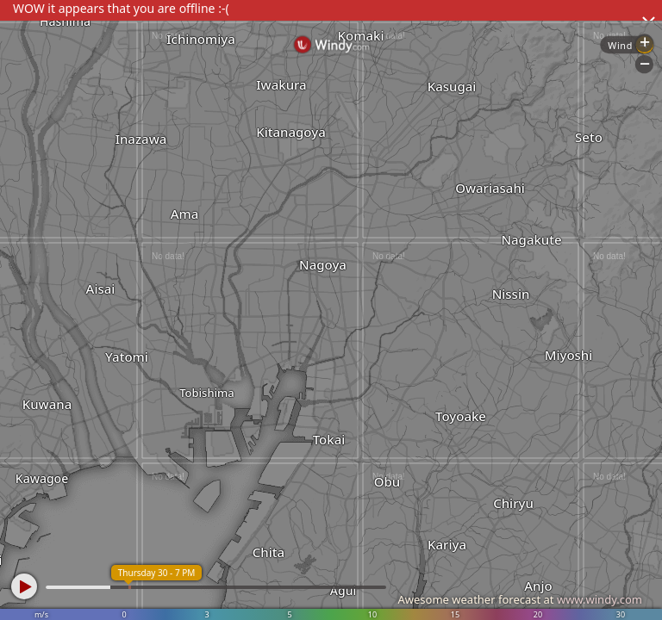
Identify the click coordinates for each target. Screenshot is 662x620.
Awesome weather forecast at (519, 599)
